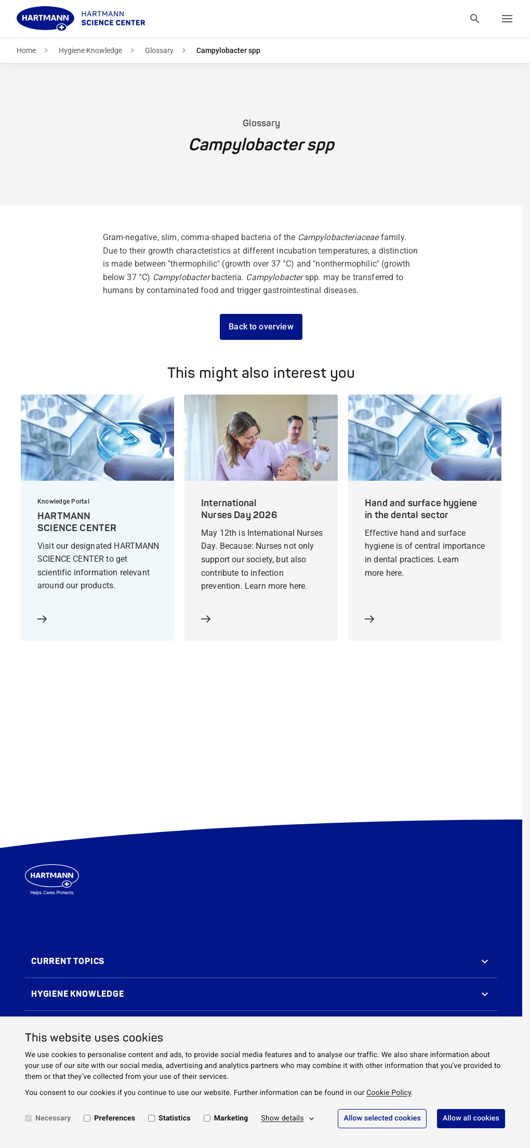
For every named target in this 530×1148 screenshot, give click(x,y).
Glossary (159, 50)
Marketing (231, 1118)
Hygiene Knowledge (90, 50)
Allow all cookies (471, 1118)
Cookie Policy (388, 1093)
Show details (282, 1118)
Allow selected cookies (382, 1118)
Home (26, 50)
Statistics (174, 1118)
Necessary (53, 1118)
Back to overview (261, 327)
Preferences (114, 1118)
